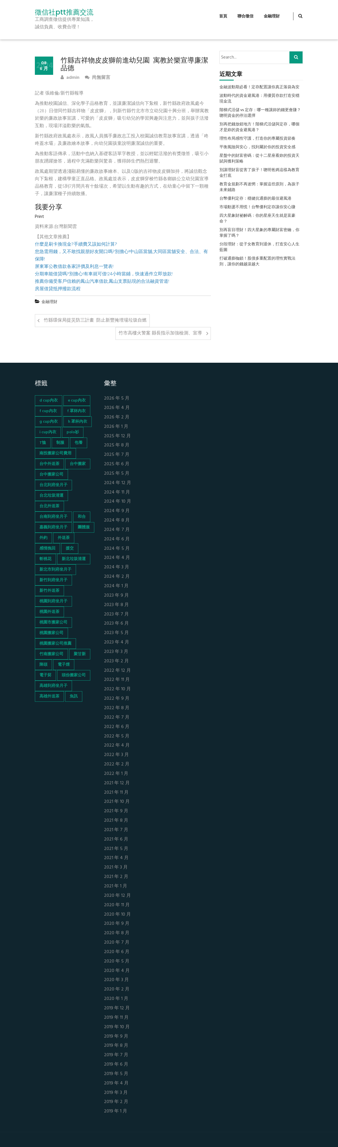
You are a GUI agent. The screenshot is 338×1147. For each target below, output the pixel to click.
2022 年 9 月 (116, 698)
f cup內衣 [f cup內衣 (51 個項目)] (48, 411)
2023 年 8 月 (116, 605)
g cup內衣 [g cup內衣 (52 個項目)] (48, 421)
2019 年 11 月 (116, 1017)
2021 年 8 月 (116, 820)
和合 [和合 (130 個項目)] (82, 517)
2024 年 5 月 (117, 549)
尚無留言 (97, 78)
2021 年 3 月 (116, 867)
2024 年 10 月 (117, 501)
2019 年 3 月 (116, 1093)
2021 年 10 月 (117, 802)
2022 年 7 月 (116, 717)
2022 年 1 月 (116, 774)
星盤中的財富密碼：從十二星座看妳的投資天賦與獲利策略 (259, 159)
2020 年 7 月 (116, 942)
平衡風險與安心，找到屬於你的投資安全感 (257, 147)
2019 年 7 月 (116, 1055)
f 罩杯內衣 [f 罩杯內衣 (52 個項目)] (76, 411)
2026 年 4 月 (117, 408)
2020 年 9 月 (116, 924)
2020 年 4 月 (117, 971)
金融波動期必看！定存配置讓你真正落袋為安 (259, 87)
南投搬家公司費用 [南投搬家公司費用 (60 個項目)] (55, 453)
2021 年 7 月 (116, 830)
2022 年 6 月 (116, 727)
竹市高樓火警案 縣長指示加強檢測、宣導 (160, 333)
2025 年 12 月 (117, 436)
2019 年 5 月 (116, 1074)
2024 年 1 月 (116, 586)
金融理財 (272, 16)
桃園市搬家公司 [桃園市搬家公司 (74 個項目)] (53, 622)
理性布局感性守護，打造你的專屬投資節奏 (257, 139)
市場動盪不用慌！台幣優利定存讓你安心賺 (257, 207)
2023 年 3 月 (116, 652)
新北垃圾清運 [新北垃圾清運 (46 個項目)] (74, 559)
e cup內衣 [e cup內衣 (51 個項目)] (77, 400)
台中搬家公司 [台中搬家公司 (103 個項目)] (51, 474)
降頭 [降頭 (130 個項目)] (43, 664)
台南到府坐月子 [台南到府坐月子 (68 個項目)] (53, 517)
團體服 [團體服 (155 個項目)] (84, 527)
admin (70, 78)
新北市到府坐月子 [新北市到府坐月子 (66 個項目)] (55, 569)
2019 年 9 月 (116, 1036)
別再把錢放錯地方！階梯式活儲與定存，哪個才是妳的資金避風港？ (259, 127)
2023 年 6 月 (116, 623)
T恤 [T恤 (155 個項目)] (42, 443)
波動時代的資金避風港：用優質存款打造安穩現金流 (259, 99)
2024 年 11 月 (117, 492)
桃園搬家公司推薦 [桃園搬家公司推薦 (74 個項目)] (55, 643)
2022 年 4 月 (117, 745)
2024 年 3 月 (116, 567)
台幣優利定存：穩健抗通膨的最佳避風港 (255, 199)
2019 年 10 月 (117, 1027)
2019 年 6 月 (116, 1064)
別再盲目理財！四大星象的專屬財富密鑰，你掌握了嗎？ (259, 233)
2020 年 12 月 (117, 896)
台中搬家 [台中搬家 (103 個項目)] (78, 464)
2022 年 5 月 (116, 736)
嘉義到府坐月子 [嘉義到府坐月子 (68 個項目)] (53, 527)
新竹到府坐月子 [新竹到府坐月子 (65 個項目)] (53, 580)
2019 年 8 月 (116, 1045)
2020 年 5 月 (116, 961)
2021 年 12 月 (117, 783)
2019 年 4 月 (116, 1083)
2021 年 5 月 (116, 849)
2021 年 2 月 (116, 877)
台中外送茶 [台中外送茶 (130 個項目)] (49, 464)
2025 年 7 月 (116, 455)
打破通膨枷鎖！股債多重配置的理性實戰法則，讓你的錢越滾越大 (257, 261)
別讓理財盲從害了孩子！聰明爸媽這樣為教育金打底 (259, 173)
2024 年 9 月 (117, 511)
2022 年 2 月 (116, 764)
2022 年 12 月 (117, 670)
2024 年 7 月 (117, 530)
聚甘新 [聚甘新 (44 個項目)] (80, 654)
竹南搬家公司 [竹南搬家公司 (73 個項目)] (51, 654)
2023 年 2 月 (116, 661)
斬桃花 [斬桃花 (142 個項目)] (45, 559)
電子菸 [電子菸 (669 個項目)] (45, 675)
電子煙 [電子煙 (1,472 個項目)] (64, 664)
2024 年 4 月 (117, 558)
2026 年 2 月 (116, 417)
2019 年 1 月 (115, 1111)
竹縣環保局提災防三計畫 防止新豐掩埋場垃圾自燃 (95, 320)
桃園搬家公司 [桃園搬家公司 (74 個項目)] (51, 633)
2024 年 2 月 (117, 577)
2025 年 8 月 (116, 445)
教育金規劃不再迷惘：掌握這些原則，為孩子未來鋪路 (259, 187)
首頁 (223, 16)
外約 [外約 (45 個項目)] (43, 538)
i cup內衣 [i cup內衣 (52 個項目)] (47, 432)
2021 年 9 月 (116, 811)
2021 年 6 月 (116, 839)
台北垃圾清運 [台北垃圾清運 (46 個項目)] (51, 495)
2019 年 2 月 (116, 1102)
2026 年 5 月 (116, 398)
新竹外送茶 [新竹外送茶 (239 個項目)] (49, 590)
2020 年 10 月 (117, 914)
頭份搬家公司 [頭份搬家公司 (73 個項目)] (74, 675)
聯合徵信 (245, 16)
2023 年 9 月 (116, 595)
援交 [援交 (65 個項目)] (70, 548)
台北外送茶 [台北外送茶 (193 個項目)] (49, 506)
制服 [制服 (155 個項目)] (60, 443)
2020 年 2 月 (116, 989)
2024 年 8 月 (117, 520)
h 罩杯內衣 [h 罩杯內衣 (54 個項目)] (77, 421)
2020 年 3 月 (116, 980)
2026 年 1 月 (116, 427)
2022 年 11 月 (117, 680)
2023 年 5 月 (116, 633)
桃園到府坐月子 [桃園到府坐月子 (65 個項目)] (53, 601)
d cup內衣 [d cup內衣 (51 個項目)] (48, 400)
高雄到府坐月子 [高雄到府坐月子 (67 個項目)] (53, 686)
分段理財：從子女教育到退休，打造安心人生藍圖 (259, 247)
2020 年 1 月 (116, 999)
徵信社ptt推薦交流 (64, 12)
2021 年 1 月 (115, 886)
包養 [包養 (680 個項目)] (79, 443)
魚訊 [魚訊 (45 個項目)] (74, 696)
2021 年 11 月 (116, 792)
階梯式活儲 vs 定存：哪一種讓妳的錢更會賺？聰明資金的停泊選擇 (260, 113)
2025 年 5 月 (116, 473)
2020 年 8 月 (116, 933)
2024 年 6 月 (117, 539)
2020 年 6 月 (116, 952)
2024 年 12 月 (117, 483)
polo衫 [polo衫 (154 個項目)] (73, 432)
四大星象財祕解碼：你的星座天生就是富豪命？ (257, 218)
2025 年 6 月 (116, 464)
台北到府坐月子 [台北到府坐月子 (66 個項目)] (53, 485)
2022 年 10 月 (117, 689)
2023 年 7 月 (116, 614)
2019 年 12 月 (117, 1008)
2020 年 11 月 (117, 905)
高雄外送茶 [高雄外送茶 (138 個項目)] (49, 696)
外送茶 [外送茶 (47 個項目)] (64, 538)
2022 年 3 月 (116, 755)
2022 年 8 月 (116, 708)
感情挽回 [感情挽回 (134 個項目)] (47, 548)
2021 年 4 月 (116, 858)
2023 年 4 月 (116, 642)
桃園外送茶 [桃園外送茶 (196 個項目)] (49, 612)
